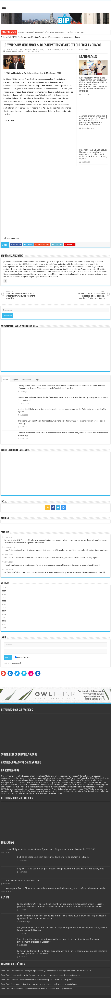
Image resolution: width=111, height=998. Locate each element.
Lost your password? (12, 663)
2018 (4, 614)
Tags (37, 380)
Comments (26, 380)
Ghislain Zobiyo (12, 50)
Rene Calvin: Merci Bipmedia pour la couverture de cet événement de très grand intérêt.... (37, 989)
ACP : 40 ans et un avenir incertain (22, 880)
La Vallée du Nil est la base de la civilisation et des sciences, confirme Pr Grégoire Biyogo (90, 294)
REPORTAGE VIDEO (76, 50)
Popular (15, 380)
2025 (4, 591)
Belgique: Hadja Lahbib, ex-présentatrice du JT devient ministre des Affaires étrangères (60, 868)
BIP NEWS (56, 50)
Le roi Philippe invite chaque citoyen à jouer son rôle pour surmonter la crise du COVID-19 (50, 849)
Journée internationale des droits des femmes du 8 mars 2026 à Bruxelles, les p (47, 32)
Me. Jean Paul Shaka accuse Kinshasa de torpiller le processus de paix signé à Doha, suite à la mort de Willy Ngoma (93, 154)
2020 (4, 608)
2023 (4, 598)
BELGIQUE (48, 50)
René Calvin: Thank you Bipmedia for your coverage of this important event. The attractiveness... (40, 975)
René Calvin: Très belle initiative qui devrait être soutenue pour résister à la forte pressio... (38, 980)
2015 (4, 624)
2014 (4, 628)
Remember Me (22, 657)
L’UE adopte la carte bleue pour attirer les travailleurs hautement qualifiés (21, 294)
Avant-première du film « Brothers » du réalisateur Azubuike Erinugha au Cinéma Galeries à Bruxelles (55, 888)
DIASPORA (64, 50)
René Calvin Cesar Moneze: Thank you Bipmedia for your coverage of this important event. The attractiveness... (46, 971)
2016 (4, 621)
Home (4, 37)
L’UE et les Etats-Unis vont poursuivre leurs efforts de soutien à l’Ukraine (53, 857)
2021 (4, 604)
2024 (4, 594)
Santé (86, 50)
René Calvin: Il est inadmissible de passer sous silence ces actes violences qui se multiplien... (39, 984)
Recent (5, 380)
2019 (4, 611)
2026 (4, 588)
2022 (4, 601)
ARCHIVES (13, 37)
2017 (4, 618)
